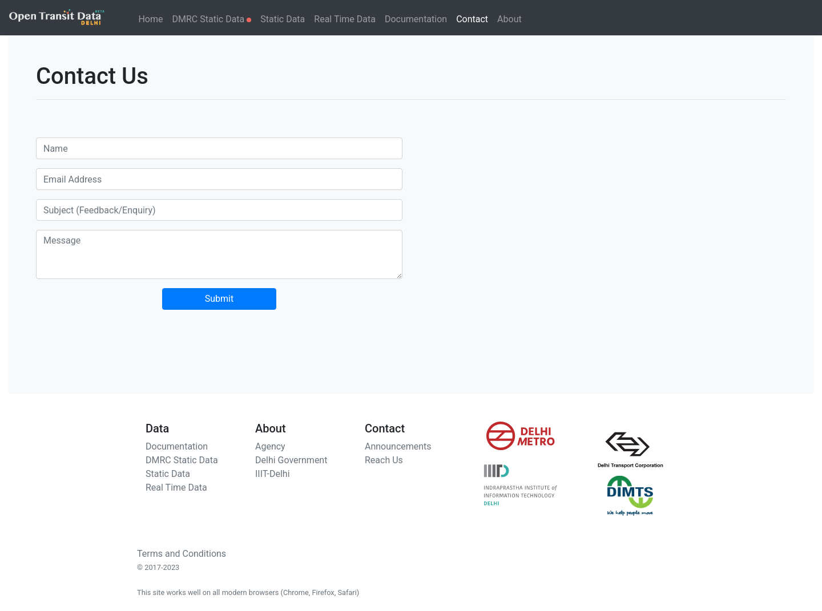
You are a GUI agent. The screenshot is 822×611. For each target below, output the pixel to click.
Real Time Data (345, 19)
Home (150, 19)
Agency (270, 446)
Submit (219, 298)
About (509, 19)
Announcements (398, 446)
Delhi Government (291, 460)
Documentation (416, 19)
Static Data (282, 19)
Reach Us (384, 460)
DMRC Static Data (212, 19)
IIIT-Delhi (272, 473)
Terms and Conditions (181, 553)
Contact (472, 19)
